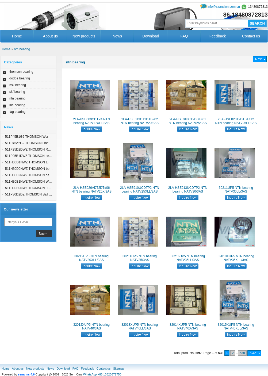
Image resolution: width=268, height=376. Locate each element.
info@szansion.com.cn (224, 7)
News (117, 36)
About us (50, 36)
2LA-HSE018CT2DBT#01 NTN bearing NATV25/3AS (188, 121)
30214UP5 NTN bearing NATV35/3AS (139, 258)
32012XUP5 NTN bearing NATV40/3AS (91, 326)
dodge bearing (19, 78)
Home (17, 36)
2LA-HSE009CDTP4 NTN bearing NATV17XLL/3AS (91, 121)
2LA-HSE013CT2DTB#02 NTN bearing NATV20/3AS (140, 121)
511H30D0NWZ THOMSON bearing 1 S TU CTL (39, 169)
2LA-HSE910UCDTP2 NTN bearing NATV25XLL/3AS (139, 189)
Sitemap (118, 368)
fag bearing (17, 112)
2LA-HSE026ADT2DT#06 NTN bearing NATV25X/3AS (91, 189)
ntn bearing (22, 49)
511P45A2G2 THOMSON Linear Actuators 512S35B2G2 (45, 143)
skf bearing (17, 92)
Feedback (217, 36)
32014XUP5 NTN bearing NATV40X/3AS (188, 326)
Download (150, 36)
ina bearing (17, 105)
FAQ (184, 36)
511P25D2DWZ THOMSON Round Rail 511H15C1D (42, 149)
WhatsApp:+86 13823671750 (102, 374)
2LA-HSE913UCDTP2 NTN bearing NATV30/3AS (187, 189)
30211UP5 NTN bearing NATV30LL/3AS (236, 189)
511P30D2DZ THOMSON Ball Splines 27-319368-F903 (44, 194)
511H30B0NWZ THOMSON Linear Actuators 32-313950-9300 (49, 188)
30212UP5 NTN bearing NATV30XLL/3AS (91, 258)
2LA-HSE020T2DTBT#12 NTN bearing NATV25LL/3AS (235, 121)
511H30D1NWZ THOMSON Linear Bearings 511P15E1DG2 (48, 162)
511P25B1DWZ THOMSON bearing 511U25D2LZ (40, 156)
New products (83, 36)
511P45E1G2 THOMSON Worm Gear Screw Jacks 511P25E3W (51, 137)
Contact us (251, 36)
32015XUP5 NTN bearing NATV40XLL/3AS (236, 326)
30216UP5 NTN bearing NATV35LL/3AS (188, 258)
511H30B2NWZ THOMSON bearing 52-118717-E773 (43, 175)
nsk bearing (17, 85)
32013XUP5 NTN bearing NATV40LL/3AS (139, 326)
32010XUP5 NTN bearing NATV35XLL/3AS (236, 258)
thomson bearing (21, 72)
